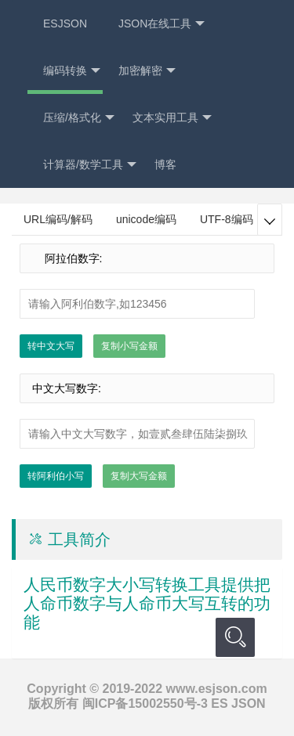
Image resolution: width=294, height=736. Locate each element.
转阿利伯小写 (55, 476)
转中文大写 (50, 346)
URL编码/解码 (58, 219)
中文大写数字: (66, 388)
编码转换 (71, 71)
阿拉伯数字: (67, 258)
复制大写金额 (139, 476)
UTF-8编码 (226, 219)
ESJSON (65, 23)
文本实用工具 (172, 117)
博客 (165, 164)
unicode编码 (146, 219)
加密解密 (147, 71)
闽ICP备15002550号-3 (145, 703)
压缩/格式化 (78, 117)
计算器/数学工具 (89, 164)
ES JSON (238, 703)
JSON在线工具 (161, 24)
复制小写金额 (129, 346)
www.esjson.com (216, 688)
